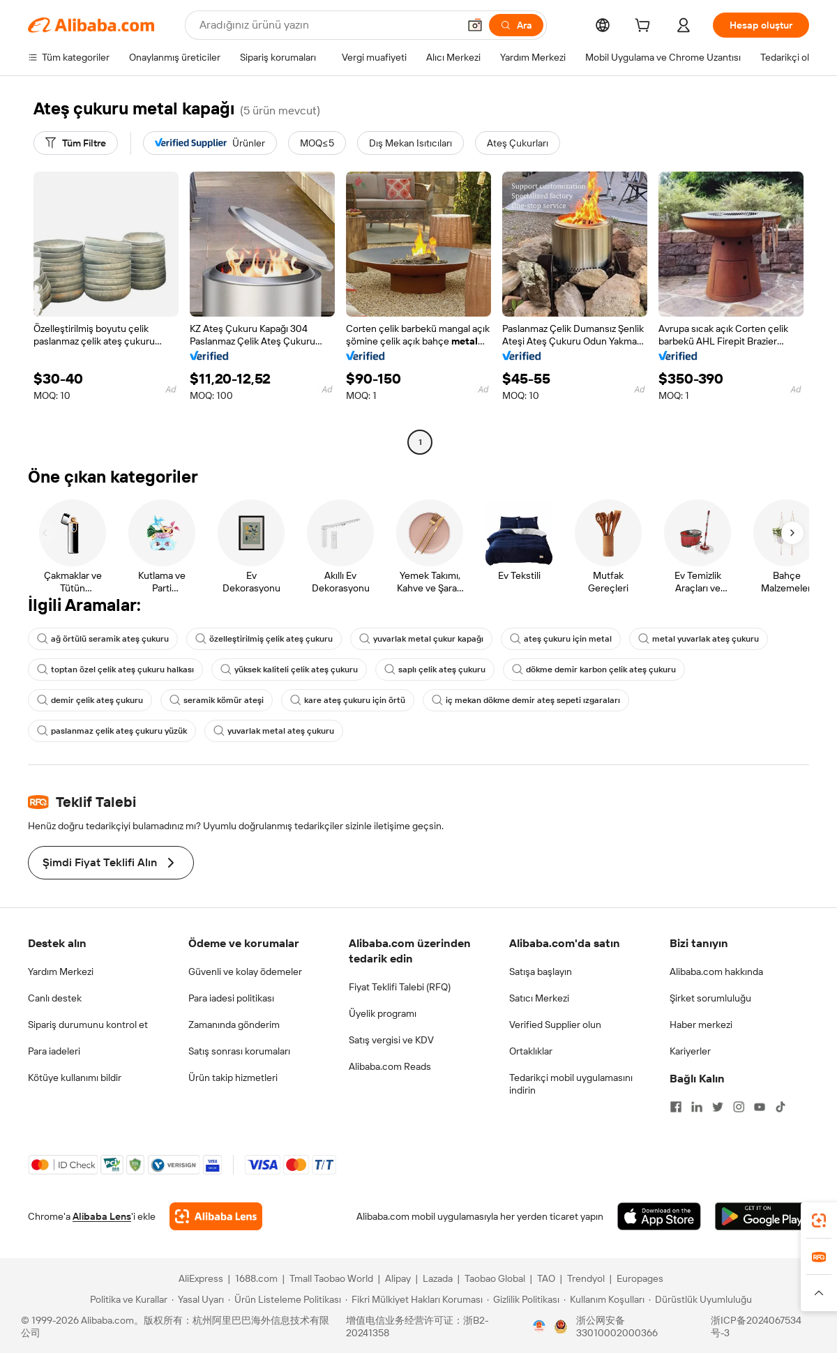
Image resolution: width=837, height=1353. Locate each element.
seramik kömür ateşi (216, 700)
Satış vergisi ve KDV (391, 1039)
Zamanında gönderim (234, 1024)
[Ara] (516, 25)
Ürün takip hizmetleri (233, 1077)
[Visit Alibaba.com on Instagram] (738, 1107)
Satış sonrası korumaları (239, 1051)
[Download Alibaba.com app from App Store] (659, 1216)
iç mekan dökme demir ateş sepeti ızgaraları (526, 700)
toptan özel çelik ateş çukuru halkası (115, 669)
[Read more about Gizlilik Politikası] (523, 1299)
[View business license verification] (539, 1326)
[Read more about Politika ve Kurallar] (126, 1299)
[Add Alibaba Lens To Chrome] (215, 1216)
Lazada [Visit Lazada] (438, 1278)
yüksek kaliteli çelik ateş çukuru (289, 669)
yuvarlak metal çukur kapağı (421, 638)
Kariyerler (690, 1051)
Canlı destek (55, 998)
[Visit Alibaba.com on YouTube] (759, 1107)
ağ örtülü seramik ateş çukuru (103, 638)
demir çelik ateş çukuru (90, 700)
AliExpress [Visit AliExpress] (201, 1278)
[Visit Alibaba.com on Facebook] (676, 1107)
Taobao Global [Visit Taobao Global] (495, 1278)
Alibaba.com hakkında (716, 971)
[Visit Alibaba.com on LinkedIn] (697, 1107)
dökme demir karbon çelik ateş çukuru (594, 669)
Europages (640, 1278)
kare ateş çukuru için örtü (347, 700)
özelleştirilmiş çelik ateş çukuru (264, 638)
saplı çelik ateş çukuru (434, 669)
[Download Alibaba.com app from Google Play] (762, 1216)
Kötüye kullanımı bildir (74, 1077)
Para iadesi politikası (231, 998)
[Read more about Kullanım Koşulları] (604, 1299)
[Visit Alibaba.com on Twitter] (717, 1107)
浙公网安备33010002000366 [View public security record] (617, 1326)
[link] (819, 1220)
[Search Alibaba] (327, 25)
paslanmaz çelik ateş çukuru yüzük (112, 730)
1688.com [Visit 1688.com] (256, 1278)
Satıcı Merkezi (539, 998)
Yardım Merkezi (60, 971)
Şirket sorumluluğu (710, 998)
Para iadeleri (54, 1051)
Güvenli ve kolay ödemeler (245, 971)
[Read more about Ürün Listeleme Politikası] (284, 1299)
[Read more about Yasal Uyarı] (198, 1299)
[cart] (645, 27)
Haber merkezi (701, 1024)
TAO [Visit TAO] (546, 1278)
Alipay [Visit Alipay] (398, 1278)
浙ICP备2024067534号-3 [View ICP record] (756, 1326)
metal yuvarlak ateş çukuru (698, 638)
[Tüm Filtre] (75, 143)
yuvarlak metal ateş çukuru (273, 730)
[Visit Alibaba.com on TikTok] (780, 1107)
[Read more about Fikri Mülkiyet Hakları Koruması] (414, 1299)
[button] (475, 25)
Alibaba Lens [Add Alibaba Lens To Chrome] (102, 1216)
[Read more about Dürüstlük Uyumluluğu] (700, 1299)
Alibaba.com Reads (390, 1066)
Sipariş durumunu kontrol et (88, 1024)
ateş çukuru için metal (561, 638)
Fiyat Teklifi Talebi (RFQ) (400, 986)
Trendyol (586, 1278)
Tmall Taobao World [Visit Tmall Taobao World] (331, 1278)
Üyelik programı (382, 1013)
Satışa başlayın (540, 971)
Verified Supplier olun (555, 1024)
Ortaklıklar (530, 1051)
